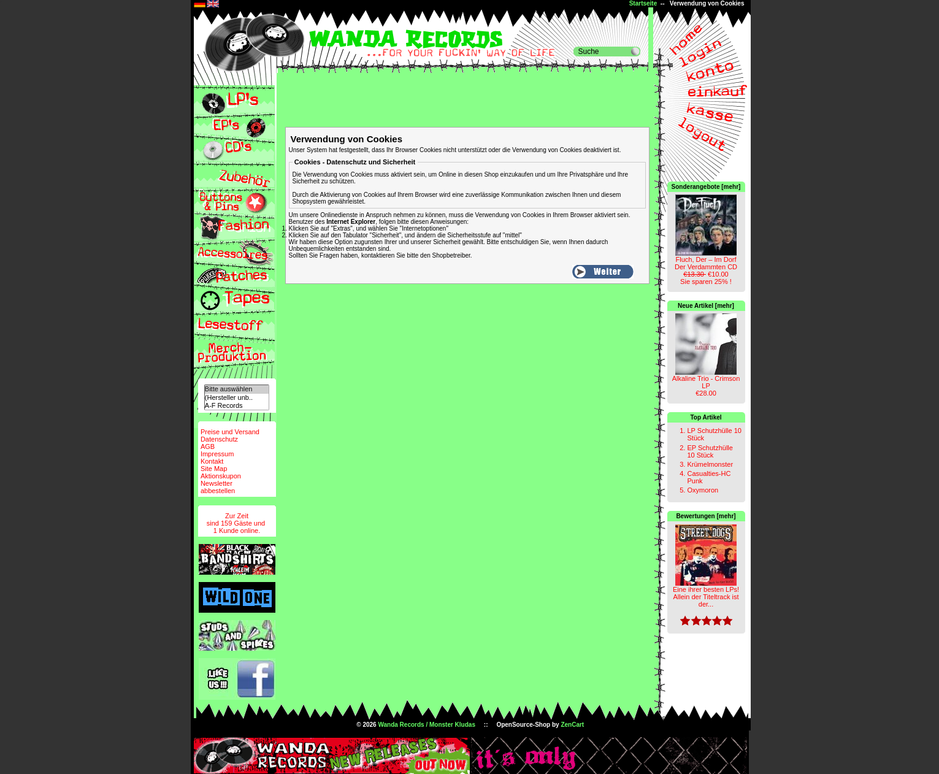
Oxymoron (702, 490)
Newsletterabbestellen (218, 487)
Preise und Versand (230, 431)
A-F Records (237, 406)
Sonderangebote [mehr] (706, 186)
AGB (208, 446)
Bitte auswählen (237, 389)
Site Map (214, 468)
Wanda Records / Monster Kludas (426, 724)
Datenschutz (219, 439)
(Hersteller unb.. (237, 398)
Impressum (217, 454)
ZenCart (572, 724)
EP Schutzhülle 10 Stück (709, 451)
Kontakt (212, 461)
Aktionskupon (221, 476)
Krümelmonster (710, 464)
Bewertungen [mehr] (705, 516)
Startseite (643, 3)
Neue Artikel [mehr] (706, 305)
